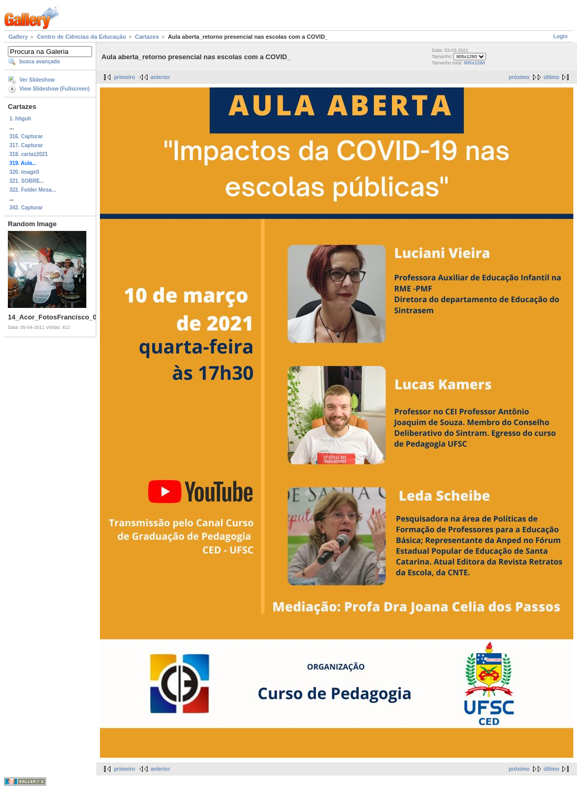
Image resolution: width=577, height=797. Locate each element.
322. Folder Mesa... (32, 190)
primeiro (124, 77)
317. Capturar (26, 145)
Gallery (18, 37)
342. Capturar (26, 208)
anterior (160, 77)
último (551, 77)
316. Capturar (26, 136)
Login (560, 36)
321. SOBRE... (26, 181)
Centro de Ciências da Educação (81, 37)
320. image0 (24, 172)
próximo (519, 77)
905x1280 (474, 62)
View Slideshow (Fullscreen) (54, 89)
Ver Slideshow (37, 80)
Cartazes (147, 37)
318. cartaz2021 (28, 154)
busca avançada (39, 61)
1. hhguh (20, 118)
